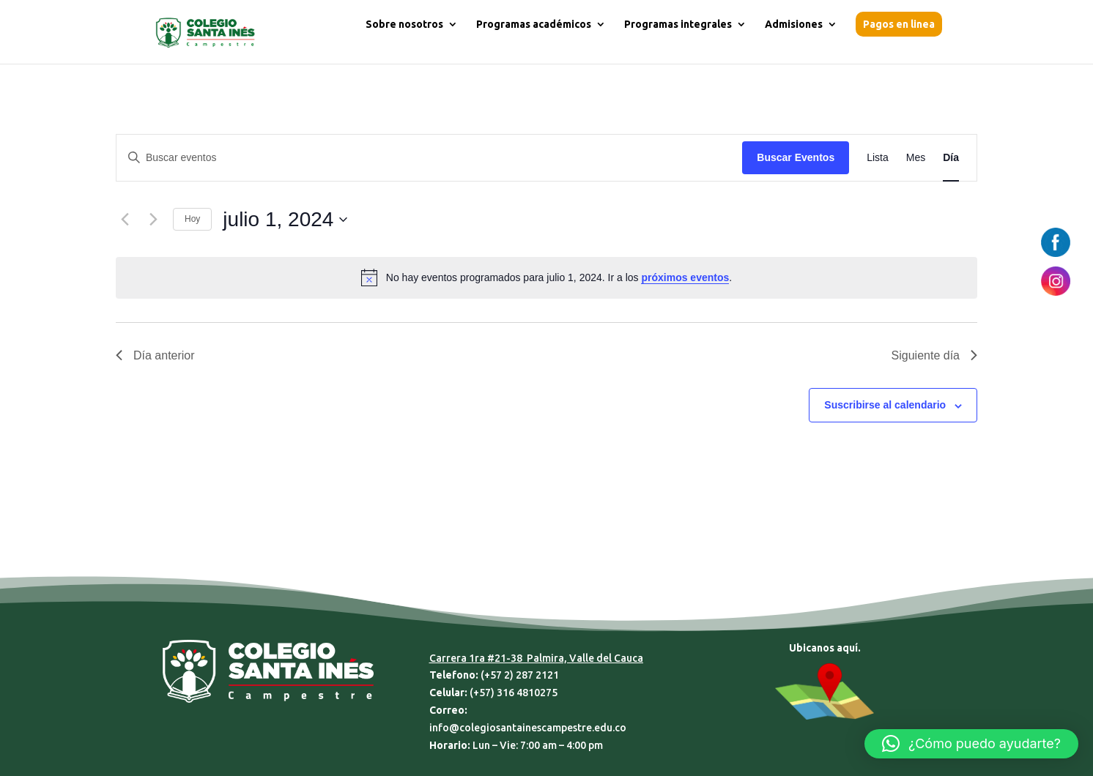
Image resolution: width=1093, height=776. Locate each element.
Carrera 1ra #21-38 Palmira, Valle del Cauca (536, 658)
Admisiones (794, 24)
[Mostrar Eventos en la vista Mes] (915, 158)
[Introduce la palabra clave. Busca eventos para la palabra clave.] (429, 158)
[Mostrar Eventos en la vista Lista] (878, 158)
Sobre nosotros (404, 24)
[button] (971, 743)
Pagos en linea (899, 24)
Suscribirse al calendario (885, 405)
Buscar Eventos (795, 157)
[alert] (546, 277)
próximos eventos (685, 277)
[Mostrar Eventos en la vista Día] (951, 158)
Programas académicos (533, 24)
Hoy (192, 219)
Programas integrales (678, 24)
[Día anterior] (124, 219)
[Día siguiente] (153, 219)
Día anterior (155, 355)
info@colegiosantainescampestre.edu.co (527, 728)
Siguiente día (934, 355)
